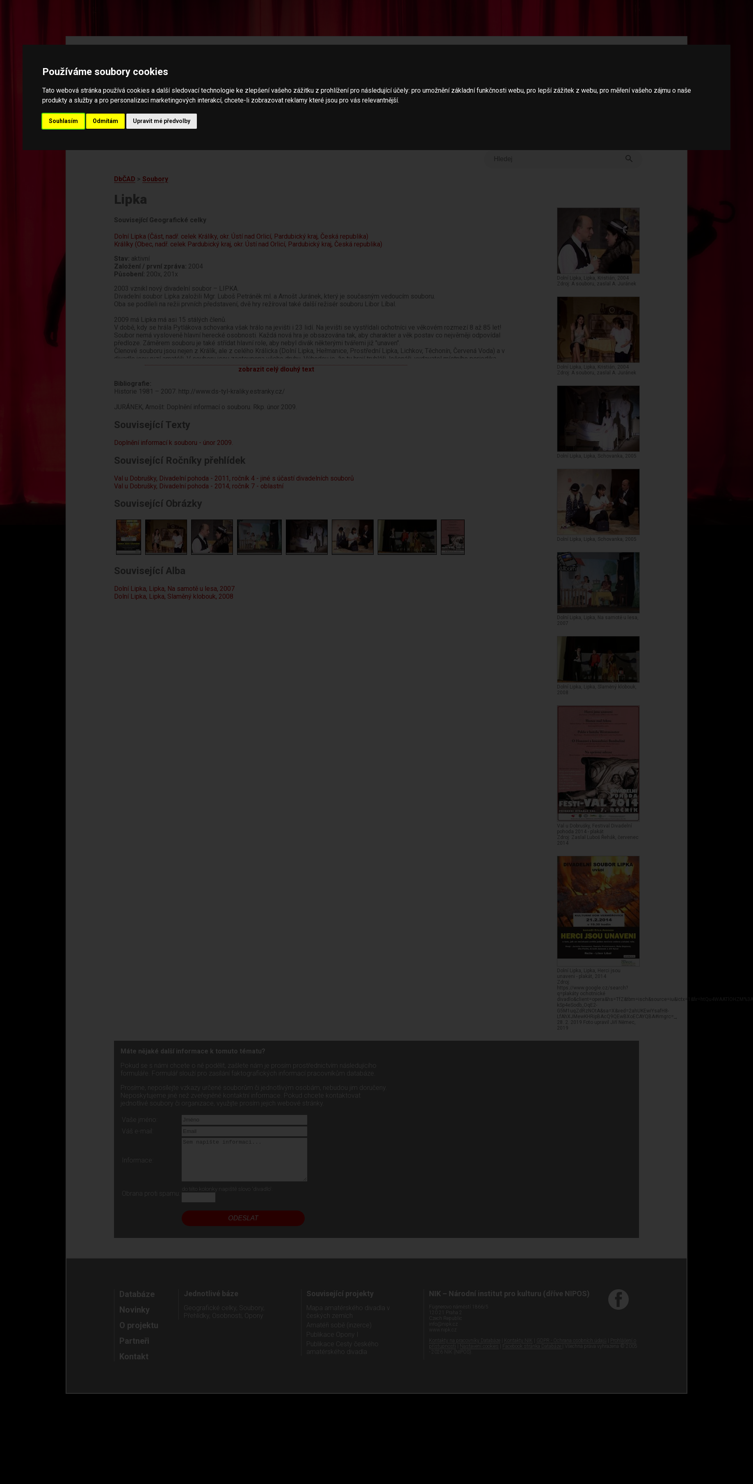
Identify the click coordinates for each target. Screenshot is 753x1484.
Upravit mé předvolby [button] (161, 121)
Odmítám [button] (105, 121)
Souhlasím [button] (63, 121)
